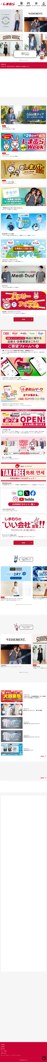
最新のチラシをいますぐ (25, 53)
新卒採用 (3, 1048)
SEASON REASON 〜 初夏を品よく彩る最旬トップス (18, 66)
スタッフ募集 (4, 1051)
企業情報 (3, 1044)
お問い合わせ (4, 1053)
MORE (23, 319)
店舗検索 (3, 1046)
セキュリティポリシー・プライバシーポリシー (11, 1055)
